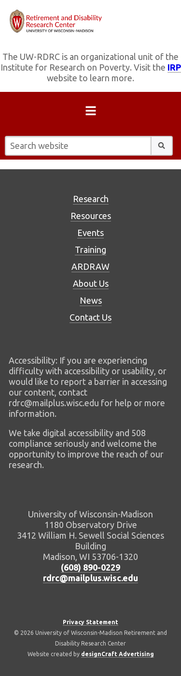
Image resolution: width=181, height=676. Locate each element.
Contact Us (90, 317)
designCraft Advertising (117, 654)
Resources (90, 215)
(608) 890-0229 (90, 567)
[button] (162, 146)
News (91, 300)
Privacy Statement (90, 622)
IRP (174, 67)
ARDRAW (90, 266)
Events (90, 232)
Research (91, 199)
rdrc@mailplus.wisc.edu (90, 578)
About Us (91, 283)
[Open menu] (90, 112)
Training (90, 249)
